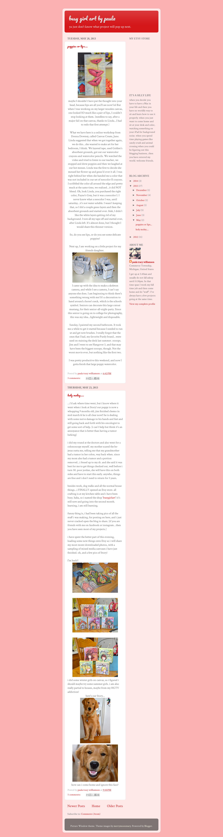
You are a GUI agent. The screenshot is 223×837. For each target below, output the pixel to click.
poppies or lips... (78, 46)
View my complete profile (142, 304)
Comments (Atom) (90, 814)
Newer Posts (76, 806)
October (140, 200)
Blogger (148, 826)
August (140, 205)
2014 (136, 181)
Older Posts (115, 806)
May (138, 220)
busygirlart (109, 498)
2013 (136, 186)
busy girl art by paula (92, 18)
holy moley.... (76, 395)
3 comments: (74, 378)
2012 (136, 237)
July (138, 210)
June (139, 215)
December (141, 190)
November (142, 195)
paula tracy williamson (143, 262)
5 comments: (74, 794)
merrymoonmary (122, 826)
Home (96, 806)
